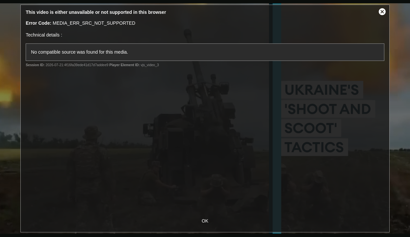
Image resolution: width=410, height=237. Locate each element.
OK (205, 221)
